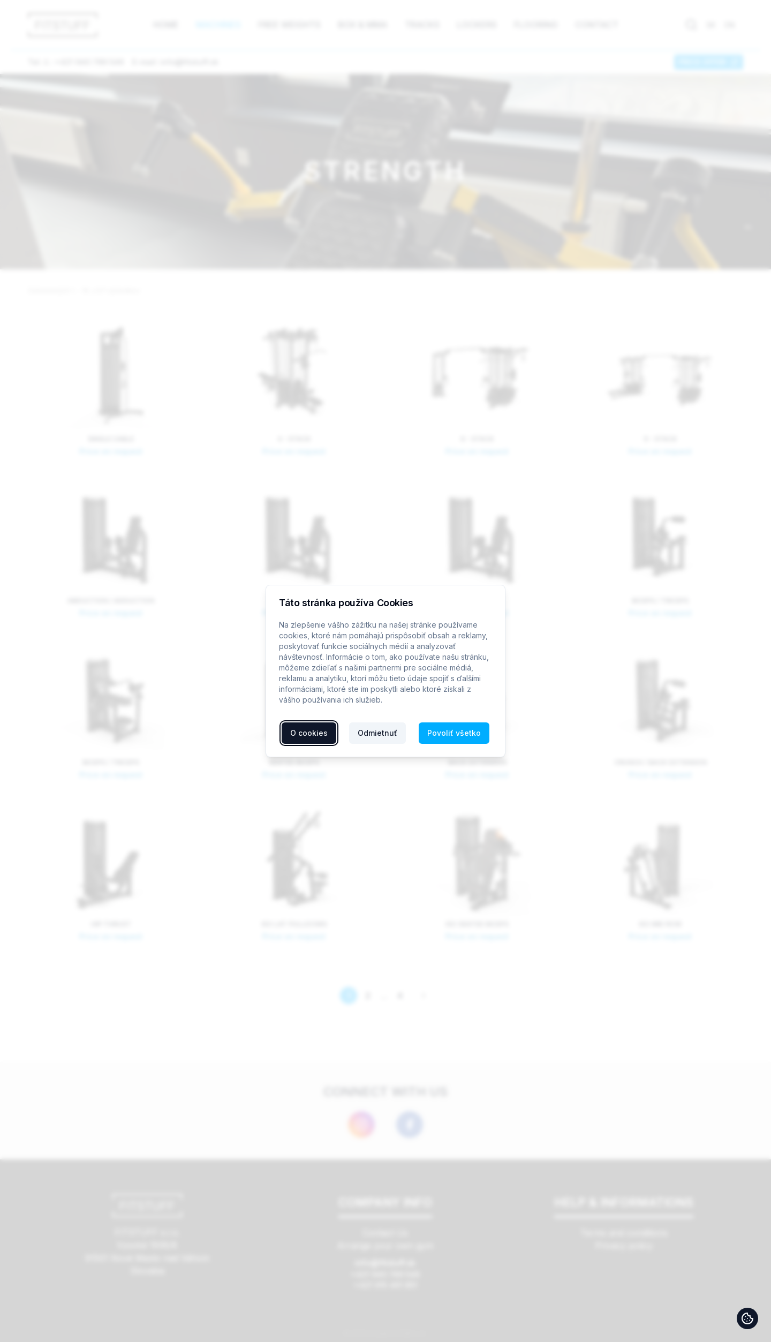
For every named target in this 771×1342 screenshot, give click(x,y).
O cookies (309, 732)
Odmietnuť (377, 732)
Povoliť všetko (454, 732)
